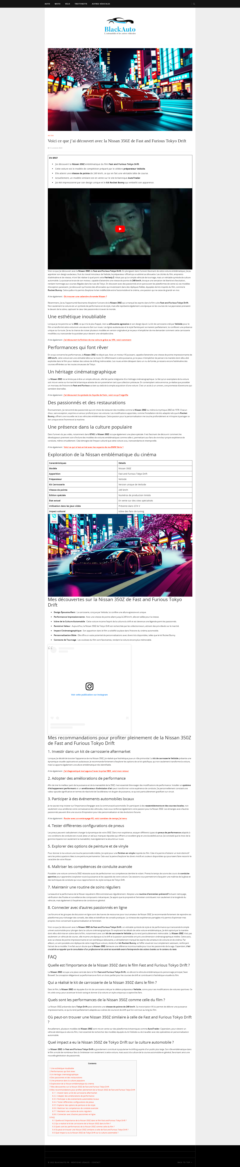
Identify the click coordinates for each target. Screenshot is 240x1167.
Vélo (67, 4)
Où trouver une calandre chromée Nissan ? (85, 296)
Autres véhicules (101, 4)
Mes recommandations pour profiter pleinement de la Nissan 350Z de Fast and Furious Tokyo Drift (92, 1090)
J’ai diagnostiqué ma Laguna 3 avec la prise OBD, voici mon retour (96, 771)
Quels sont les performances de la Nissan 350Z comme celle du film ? (83, 1126)
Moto (58, 4)
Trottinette (81, 4)
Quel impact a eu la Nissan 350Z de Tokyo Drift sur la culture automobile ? (85, 1132)
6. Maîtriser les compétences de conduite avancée (75, 1108)
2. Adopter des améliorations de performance (73, 1096)
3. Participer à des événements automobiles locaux (75, 1099)
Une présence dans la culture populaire (67, 1080)
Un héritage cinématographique (64, 1074)
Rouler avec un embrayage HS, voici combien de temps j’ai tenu (95, 818)
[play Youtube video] (120, 228)
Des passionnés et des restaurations (66, 1077)
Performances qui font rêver (62, 1071)
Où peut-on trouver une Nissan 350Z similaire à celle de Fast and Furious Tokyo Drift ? (90, 1129)
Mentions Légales (80, 1162)
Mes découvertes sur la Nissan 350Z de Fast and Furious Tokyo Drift (79, 1086)
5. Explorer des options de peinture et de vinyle (73, 1105)
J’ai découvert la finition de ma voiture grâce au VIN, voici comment (97, 339)
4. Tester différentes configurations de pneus (73, 1102)
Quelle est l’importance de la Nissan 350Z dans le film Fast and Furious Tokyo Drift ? (89, 1120)
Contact (96, 1162)
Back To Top (185, 1162)
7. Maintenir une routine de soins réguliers (72, 1111)
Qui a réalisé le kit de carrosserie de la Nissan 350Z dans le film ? (81, 1123)
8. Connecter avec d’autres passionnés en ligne (73, 1114)
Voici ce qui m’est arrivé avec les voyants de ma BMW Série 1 (93, 447)
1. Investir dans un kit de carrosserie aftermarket (74, 1093)
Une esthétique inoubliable (62, 1068)
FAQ (52, 1117)
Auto (47, 4)
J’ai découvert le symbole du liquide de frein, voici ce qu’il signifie (96, 395)
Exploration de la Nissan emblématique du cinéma (72, 1083)
